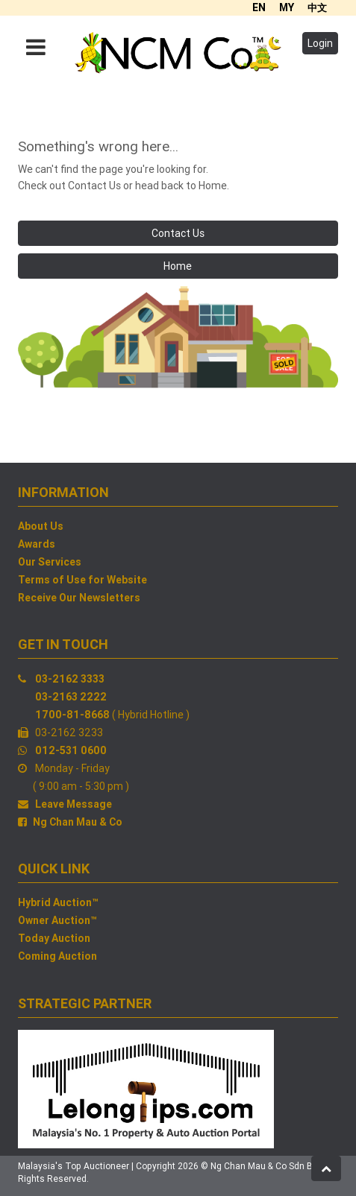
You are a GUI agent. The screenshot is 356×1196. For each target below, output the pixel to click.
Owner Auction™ (57, 920)
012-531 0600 (71, 750)
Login (320, 43)
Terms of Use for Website (82, 579)
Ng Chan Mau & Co (77, 822)
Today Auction (54, 938)
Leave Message (73, 804)
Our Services (49, 562)
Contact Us (178, 233)
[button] (326, 1168)
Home (177, 266)
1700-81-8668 (72, 714)
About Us (40, 526)
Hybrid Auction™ (58, 902)
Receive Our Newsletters (79, 597)
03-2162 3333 (69, 679)
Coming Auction (57, 956)
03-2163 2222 (71, 696)
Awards (36, 544)
